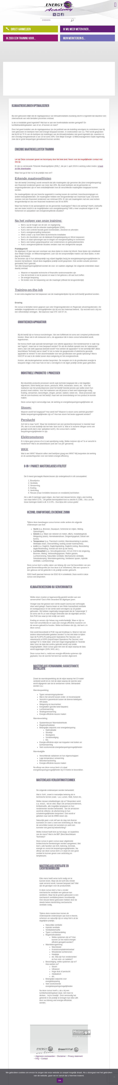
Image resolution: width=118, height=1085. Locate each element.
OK (59, 1080)
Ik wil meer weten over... (76, 29)
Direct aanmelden (21, 29)
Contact (44, 1059)
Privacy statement (75, 1056)
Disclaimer (61, 1056)
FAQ (37, 1059)
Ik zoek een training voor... (21, 38)
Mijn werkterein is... (74, 38)
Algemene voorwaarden (45, 1056)
